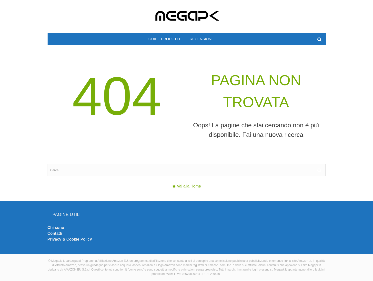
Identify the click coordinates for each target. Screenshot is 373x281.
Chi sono (56, 227)
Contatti (55, 233)
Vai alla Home (189, 186)
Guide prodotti (164, 39)
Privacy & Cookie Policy (70, 239)
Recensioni (201, 39)
